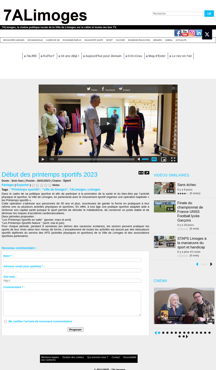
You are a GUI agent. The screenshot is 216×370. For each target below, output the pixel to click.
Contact (99, 356)
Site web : (9, 276)
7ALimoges (72, 189)
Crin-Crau (134, 56)
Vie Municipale (35, 40)
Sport (109, 40)
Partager (7, 184)
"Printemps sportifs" (24, 189)
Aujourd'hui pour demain (102, 56)
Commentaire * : (14, 286)
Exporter (21, 184)
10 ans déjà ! (69, 56)
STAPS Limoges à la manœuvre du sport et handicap (194, 240)
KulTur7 (48, 56)
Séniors (157, 40)
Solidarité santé (93, 40)
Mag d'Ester (156, 56)
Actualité (181, 40)
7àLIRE (31, 56)
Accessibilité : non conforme (116, 356)
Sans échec (188, 184)
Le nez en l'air (181, 56)
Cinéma (169, 40)
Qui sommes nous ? (85, 356)
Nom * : (8, 255)
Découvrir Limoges (14, 40)
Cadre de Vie (53, 40)
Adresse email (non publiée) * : (24, 265)
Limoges (87, 189)
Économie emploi (72, 40)
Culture (120, 40)
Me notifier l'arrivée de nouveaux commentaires (40, 320)
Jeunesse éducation (139, 40)
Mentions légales (48, 356)
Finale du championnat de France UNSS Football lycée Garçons (191, 210)
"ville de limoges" (51, 189)
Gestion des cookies (66, 356)
